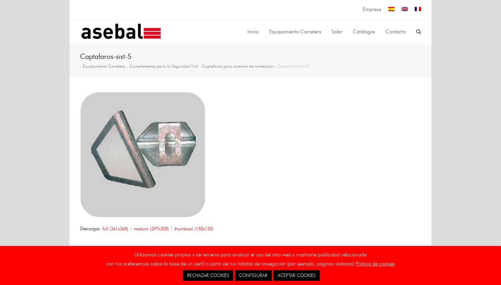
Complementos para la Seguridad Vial (163, 66)
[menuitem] (391, 9)
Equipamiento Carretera (104, 66)
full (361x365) (115, 228)
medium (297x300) (151, 228)
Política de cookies (375, 264)
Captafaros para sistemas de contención (237, 66)
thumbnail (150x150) (194, 228)
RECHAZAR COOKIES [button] (208, 275)
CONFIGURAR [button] (253, 275)
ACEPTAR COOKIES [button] (297, 275)
